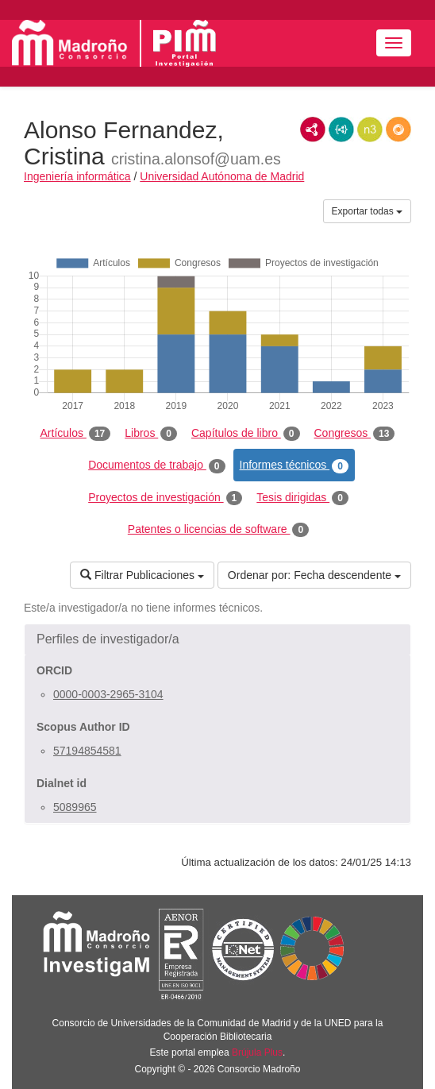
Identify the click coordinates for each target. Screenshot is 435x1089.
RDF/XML (312, 129)
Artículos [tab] (75, 434)
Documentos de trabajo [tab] (156, 465)
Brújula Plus (257, 1052)
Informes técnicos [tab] (294, 465)
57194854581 (87, 750)
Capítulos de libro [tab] (245, 434)
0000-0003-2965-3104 (108, 694)
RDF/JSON (398, 129)
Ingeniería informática (77, 176)
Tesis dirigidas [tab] (302, 498)
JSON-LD (341, 129)
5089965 (75, 807)
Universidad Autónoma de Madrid (222, 176)
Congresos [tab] (354, 434)
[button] (217, 639)
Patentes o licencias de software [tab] (218, 530)
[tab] (217, 639)
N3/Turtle (370, 129)
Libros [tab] (151, 434)
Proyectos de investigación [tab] (165, 498)
